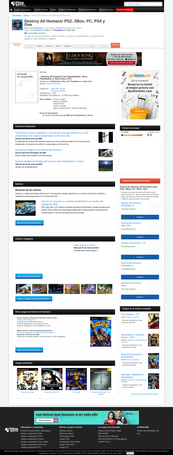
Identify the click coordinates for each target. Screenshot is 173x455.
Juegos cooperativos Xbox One (34, 444)
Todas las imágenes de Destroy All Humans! (33, 299)
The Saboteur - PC (130, 314)
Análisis (54, 10)
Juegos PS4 (64, 439)
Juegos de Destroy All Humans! (28, 350)
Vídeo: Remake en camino (85, 245)
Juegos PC (64, 447)
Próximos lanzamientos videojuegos (36, 431)
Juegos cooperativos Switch (32, 439)
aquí (123, 453)
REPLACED (103, 433)
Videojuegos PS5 (66, 436)
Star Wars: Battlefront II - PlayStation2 (133, 375)
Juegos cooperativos (23, 10)
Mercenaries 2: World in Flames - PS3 (132, 336)
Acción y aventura (53, 84)
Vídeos (58, 46)
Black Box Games (58, 89)
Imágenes (67, 46)
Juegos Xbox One (66, 444)
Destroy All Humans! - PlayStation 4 (131, 204)
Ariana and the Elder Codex (109, 431)
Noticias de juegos (107, 10)
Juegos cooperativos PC (31, 447)
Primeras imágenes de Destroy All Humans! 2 (36, 332)
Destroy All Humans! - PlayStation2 (131, 264)
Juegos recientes (41, 10)
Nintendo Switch (66, 433)
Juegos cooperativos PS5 (31, 433)
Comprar (115, 44)
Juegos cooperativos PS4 (31, 436)
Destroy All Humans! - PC (133, 243)
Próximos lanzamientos (88, 10)
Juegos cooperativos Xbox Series (35, 442)
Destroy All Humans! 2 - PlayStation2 (132, 355)
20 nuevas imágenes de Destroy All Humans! (38, 150)
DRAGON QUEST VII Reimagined (112, 439)
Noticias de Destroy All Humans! (29, 223)
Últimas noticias (66, 431)
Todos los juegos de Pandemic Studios (144, 394)
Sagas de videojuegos (67, 10)
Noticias (40, 46)
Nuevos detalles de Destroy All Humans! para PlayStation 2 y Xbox (49, 161)
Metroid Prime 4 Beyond (108, 436)
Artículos (49, 46)
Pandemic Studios (58, 91)
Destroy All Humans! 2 (26, 320)
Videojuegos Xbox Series (69, 442)
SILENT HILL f (104, 442)
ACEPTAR (130, 453)
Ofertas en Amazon (124, 10)
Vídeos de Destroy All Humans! (28, 276)
